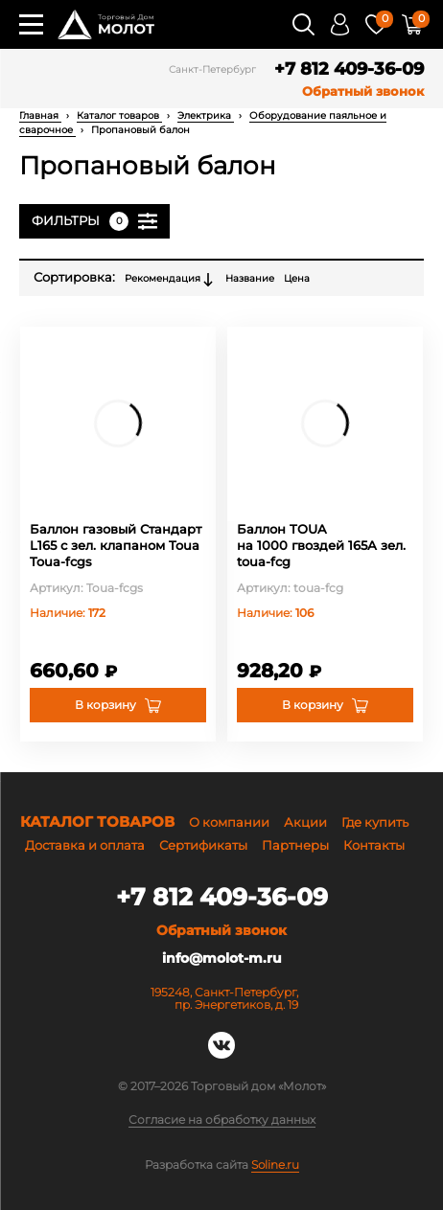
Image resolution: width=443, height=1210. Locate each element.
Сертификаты (203, 845)
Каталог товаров (119, 115)
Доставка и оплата (85, 845)
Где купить (374, 822)
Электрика (205, 115)
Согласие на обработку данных (221, 1120)
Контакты (374, 845)
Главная (40, 115)
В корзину (105, 704)
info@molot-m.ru (222, 958)
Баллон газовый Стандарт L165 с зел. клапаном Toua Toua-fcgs (115, 545)
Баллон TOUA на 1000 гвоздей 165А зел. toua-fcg (321, 545)
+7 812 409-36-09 (349, 69)
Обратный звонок (363, 91)
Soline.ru (275, 1164)
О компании (229, 822)
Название (249, 278)
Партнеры (295, 845)
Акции (305, 822)
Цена (297, 278)
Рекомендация (170, 279)
